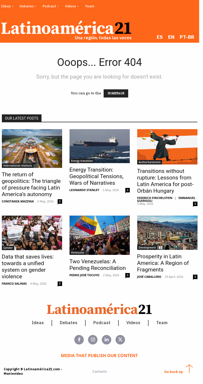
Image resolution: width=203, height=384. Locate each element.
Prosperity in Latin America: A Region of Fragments (165, 263)
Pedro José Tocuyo (86, 276)
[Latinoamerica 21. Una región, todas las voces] (101, 309)
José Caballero (151, 277)
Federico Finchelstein (156, 198)
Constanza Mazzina (20, 202)
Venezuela (79, 253)
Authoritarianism (152, 162)
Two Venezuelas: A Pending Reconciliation (99, 265)
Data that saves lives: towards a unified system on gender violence (30, 267)
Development (149, 248)
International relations (19, 166)
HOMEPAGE (118, 94)
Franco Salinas (16, 284)
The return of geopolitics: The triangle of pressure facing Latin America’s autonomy (33, 185)
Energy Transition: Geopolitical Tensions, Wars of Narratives (98, 177)
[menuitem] (164, 37)
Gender (10, 248)
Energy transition (84, 161)
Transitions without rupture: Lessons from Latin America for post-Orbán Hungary (167, 181)
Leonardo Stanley (86, 190)
